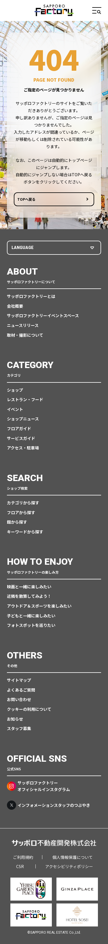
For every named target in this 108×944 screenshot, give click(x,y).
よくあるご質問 (21, 690)
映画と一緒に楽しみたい (29, 586)
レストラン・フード (25, 399)
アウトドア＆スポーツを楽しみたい (39, 606)
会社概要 (15, 306)
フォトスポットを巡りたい (31, 625)
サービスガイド (21, 438)
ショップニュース (23, 419)
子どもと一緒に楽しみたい (31, 616)
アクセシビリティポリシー (69, 866)
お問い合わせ (19, 699)
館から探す (17, 522)
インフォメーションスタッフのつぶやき (48, 805)
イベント (15, 409)
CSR (20, 866)
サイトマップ (19, 680)
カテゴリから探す (23, 502)
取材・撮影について (25, 335)
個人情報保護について (72, 857)
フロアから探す (21, 512)
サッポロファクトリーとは (31, 296)
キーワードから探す (25, 532)
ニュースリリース (23, 325)
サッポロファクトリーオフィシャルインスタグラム (38, 786)
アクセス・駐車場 (23, 448)
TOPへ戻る (26, 199)
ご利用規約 (23, 857)
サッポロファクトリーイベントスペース (43, 315)
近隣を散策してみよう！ (29, 596)
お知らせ (15, 719)
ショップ (15, 390)
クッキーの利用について (29, 709)
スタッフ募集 (19, 728)
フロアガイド (19, 428)
